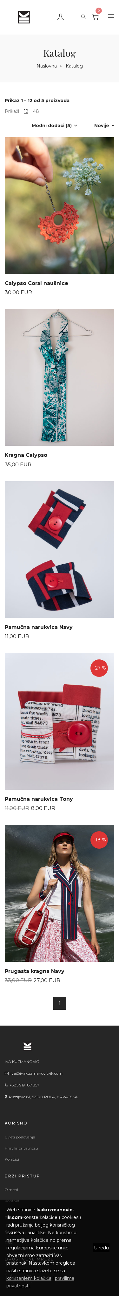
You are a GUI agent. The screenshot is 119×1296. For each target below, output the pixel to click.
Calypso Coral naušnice (36, 283)
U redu (101, 1248)
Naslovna (46, 66)
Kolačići (12, 1159)
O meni (11, 1190)
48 (36, 111)
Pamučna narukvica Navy (39, 627)
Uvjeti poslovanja (20, 1137)
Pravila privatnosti (21, 1148)
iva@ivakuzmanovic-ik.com (36, 1073)
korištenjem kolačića (28, 1278)
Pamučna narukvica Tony (39, 799)
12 (26, 111)
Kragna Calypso (26, 455)
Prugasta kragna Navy (34, 971)
